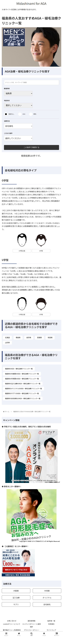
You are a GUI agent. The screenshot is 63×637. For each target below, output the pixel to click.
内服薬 (16, 590)
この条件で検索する (31, 147)
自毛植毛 (46, 604)
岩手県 (28, 337)
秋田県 (50, 337)
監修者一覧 (51, 621)
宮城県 (39, 337)
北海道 (7, 337)
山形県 (7, 342)
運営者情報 (31, 621)
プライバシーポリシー (31, 630)
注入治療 (16, 597)
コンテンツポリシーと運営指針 (31, 625)
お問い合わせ (11, 621)
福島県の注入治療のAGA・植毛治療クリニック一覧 (22, 383)
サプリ (16, 604)
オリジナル (47, 597)
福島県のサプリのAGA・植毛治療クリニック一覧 (22, 393)
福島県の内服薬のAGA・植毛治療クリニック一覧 (22, 374)
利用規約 (51, 624)
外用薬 (47, 590)
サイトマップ (51, 630)
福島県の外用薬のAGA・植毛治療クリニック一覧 (22, 379)
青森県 (18, 337)
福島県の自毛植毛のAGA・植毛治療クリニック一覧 (22, 398)
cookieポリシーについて (11, 624)
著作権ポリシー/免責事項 (11, 630)
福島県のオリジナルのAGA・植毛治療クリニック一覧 (23, 388)
